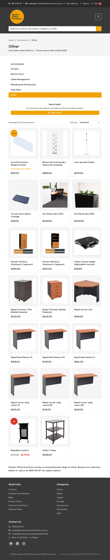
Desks (60, 493)
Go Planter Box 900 (84, 214)
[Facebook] (11, 543)
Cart (96, 3)
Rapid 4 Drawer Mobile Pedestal (54, 311)
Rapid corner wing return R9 (83, 404)
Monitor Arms (17, 74)
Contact (13, 489)
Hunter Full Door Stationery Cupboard (22, 263)
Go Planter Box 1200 (53, 214)
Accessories (23, 40)
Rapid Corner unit (83, 309)
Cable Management (20, 79)
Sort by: (74, 122)
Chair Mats (16, 90)
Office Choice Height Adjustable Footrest (84, 263)
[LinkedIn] (17, 543)
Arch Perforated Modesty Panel (19, 163)
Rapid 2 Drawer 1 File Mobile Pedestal (21, 311)
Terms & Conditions (18, 505)
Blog (11, 497)
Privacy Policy (15, 501)
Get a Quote (71, 3)
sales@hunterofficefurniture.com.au (44, 3)
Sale (59, 513)
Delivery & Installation (19, 493)
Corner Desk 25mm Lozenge (21, 215)
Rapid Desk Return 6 (84, 357)
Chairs (60, 489)
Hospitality (62, 509)
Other (13, 95)
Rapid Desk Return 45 (54, 357)
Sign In (84, 3)
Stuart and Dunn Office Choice (85, 554)
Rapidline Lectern (20, 450)
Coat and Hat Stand (84, 162)
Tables (60, 497)
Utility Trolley (49, 450)
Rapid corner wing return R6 (52, 404)
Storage (60, 501)
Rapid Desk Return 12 (21, 357)
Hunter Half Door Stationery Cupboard (53, 263)
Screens (15, 69)
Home (11, 40)
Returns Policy (15, 509)
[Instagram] (23, 543)
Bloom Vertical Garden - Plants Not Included (55, 163)
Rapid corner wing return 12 (20, 404)
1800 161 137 (15, 3)
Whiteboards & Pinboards (23, 84)
